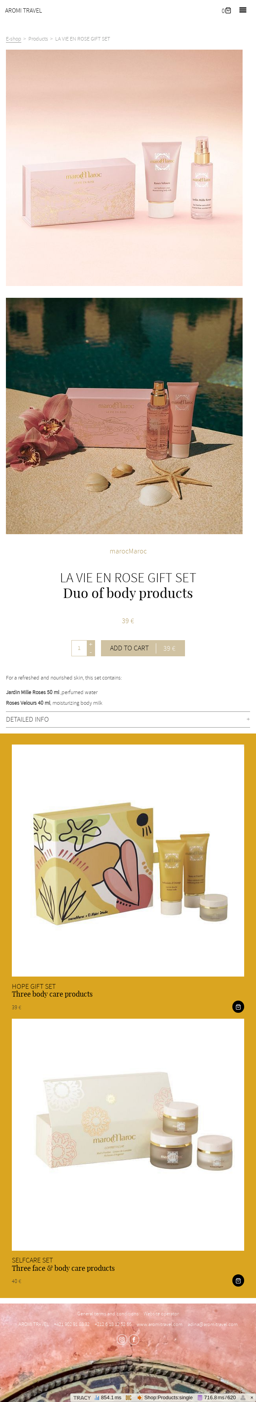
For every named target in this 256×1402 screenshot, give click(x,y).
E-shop (13, 38)
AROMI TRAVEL (23, 11)
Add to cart (143, 648)
